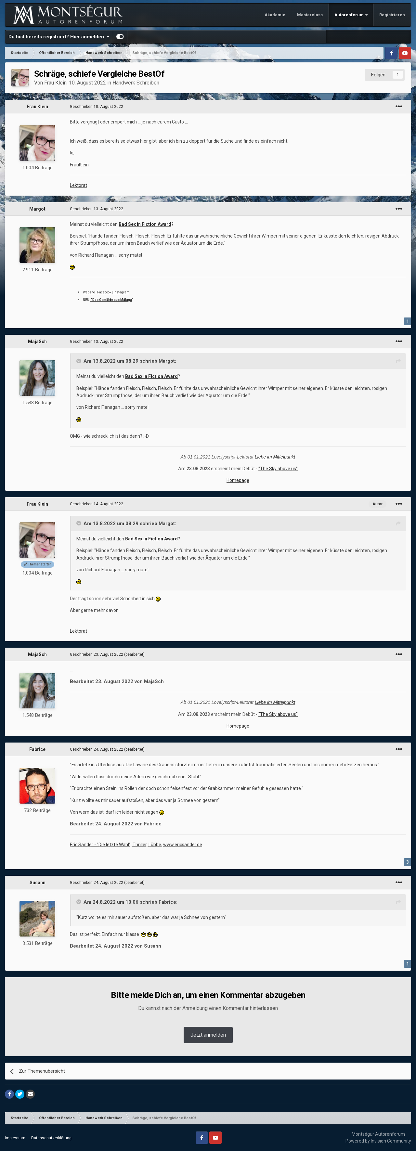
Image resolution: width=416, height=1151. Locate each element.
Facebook (104, 292)
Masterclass (310, 14)
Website (89, 292)
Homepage (238, 480)
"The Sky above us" (278, 468)
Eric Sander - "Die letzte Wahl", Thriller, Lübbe (115, 844)
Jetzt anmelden (208, 1035)
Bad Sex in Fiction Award (145, 224)
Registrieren (392, 14)
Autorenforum (349, 14)
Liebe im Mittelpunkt (275, 456)
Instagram (121, 292)
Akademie (275, 14)
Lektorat (78, 185)
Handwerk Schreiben (135, 83)
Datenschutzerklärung (51, 1138)
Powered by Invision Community (378, 1141)
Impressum (15, 1138)
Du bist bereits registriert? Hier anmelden (59, 36)
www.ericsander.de (182, 844)
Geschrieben (96, 106)
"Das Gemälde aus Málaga (111, 300)
